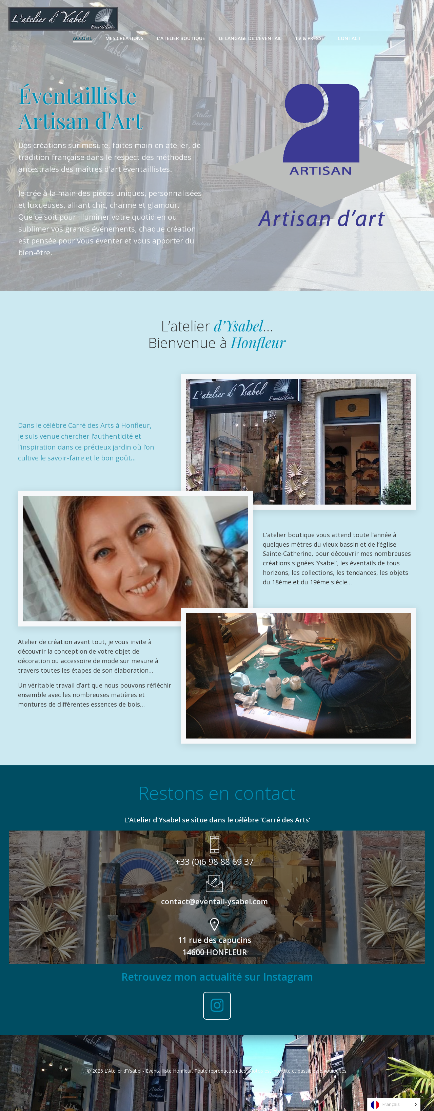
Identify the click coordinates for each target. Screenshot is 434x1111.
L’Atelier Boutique (181, 37)
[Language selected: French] (393, 1104)
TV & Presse (309, 37)
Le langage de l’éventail (250, 37)
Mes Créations (124, 37)
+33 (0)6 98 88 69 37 (214, 857)
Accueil (82, 37)
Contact (349, 37)
